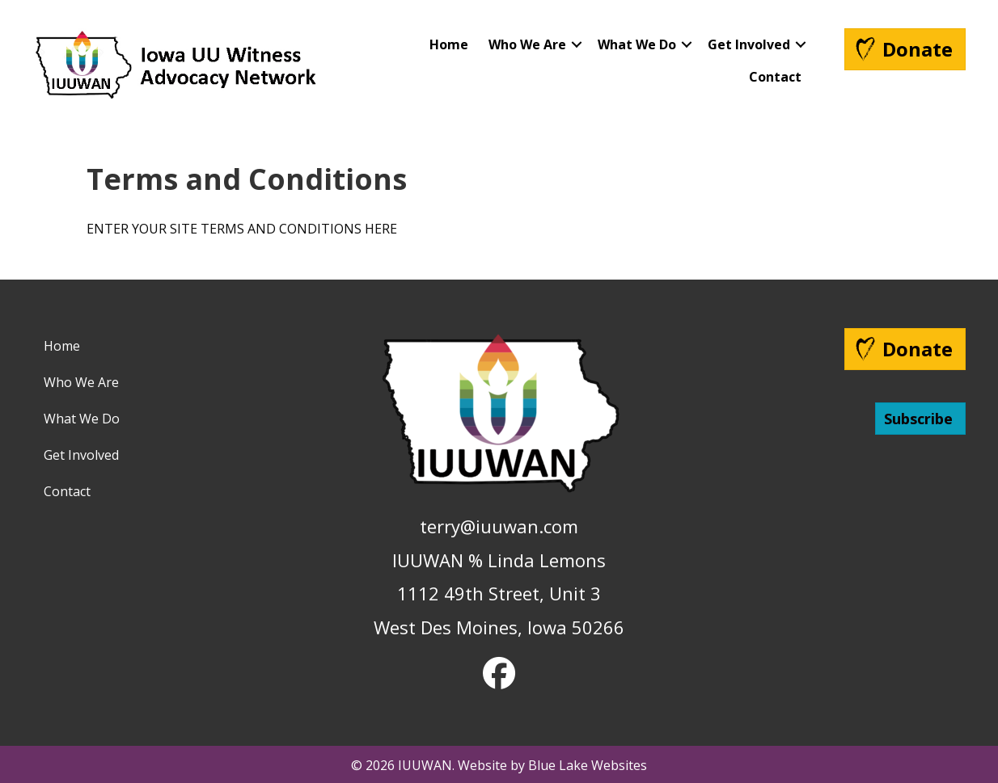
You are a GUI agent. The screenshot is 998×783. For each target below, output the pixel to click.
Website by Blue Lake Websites (552, 765)
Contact (775, 77)
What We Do (637, 44)
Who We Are (527, 44)
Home (448, 44)
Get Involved (749, 44)
